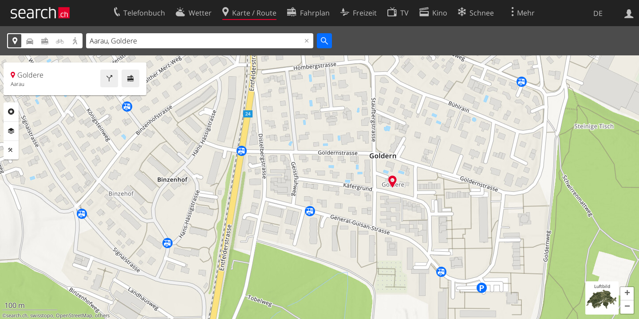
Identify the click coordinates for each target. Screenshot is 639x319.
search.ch (17, 315)
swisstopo (41, 315)
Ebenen (11, 131)
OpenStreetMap (74, 315)
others (102, 315)
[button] (627, 293)
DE (598, 13)
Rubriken (11, 111)
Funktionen (11, 150)
